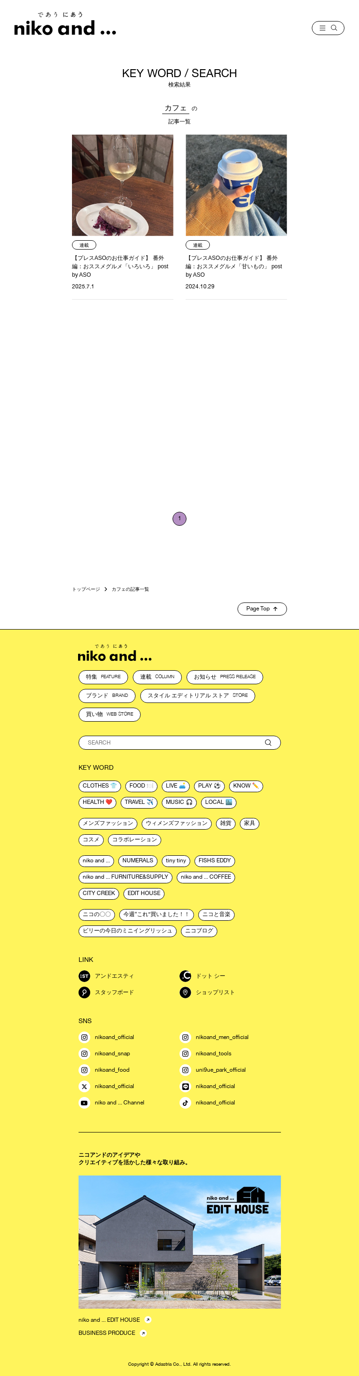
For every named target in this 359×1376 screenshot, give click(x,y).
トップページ (86, 589)
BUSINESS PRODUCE (107, 1333)
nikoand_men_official (214, 1037)
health (93, 802)
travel (135, 802)
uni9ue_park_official (213, 1070)
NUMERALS (137, 860)
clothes (96, 785)
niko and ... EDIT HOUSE (109, 1320)
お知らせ (225, 677)
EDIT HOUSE (144, 893)
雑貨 (225, 823)
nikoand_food (104, 1070)
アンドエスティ (106, 976)
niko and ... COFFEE (206, 877)
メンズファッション (108, 823)
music (175, 802)
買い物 (109, 714)
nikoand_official (106, 1037)
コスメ (91, 839)
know (242, 785)
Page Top (261, 608)
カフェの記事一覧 (130, 589)
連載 (157, 677)
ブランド (107, 695)
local (214, 802)
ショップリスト (207, 992)
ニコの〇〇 (97, 914)
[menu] (328, 28)
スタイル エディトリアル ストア (198, 695)
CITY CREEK (99, 893)
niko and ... (96, 860)
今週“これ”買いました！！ (156, 914)
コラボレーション (134, 839)
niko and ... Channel (111, 1103)
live (171, 785)
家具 (249, 823)
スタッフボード (106, 992)
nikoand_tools (205, 1054)
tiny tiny (176, 860)
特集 (103, 677)
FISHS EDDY (215, 860)
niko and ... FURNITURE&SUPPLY (125, 877)
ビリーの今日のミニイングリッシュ (127, 930)
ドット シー (202, 976)
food (137, 785)
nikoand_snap (104, 1054)
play (205, 785)
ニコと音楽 (216, 914)
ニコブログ (199, 930)
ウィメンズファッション (177, 823)
